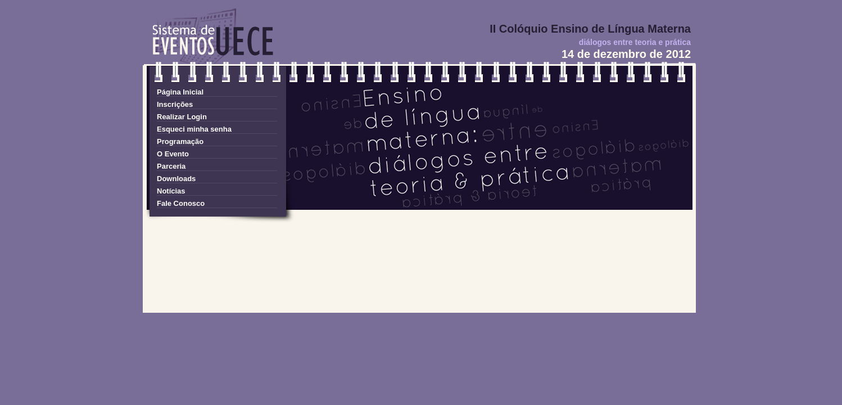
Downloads (176, 178)
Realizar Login (182, 116)
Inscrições (175, 104)
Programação (180, 141)
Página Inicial (180, 92)
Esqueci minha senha (194, 129)
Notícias (171, 191)
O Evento (173, 154)
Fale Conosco (181, 203)
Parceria (171, 166)
